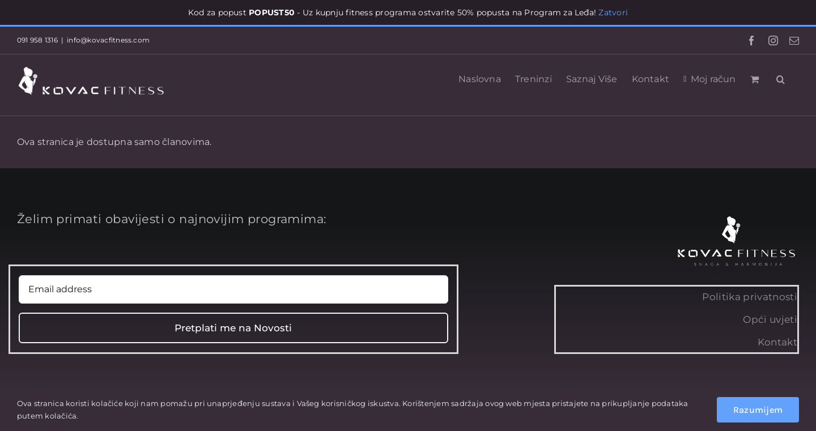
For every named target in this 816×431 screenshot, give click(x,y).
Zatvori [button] (613, 12)
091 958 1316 (37, 40)
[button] (780, 78)
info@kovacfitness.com (108, 40)
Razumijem (758, 409)
